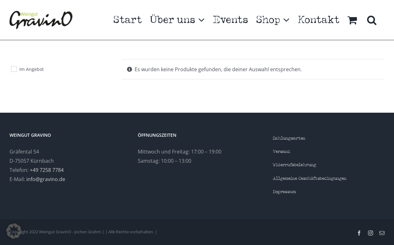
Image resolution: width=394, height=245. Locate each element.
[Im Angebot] (13, 68)
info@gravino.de (45, 179)
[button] (372, 20)
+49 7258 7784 (47, 169)
